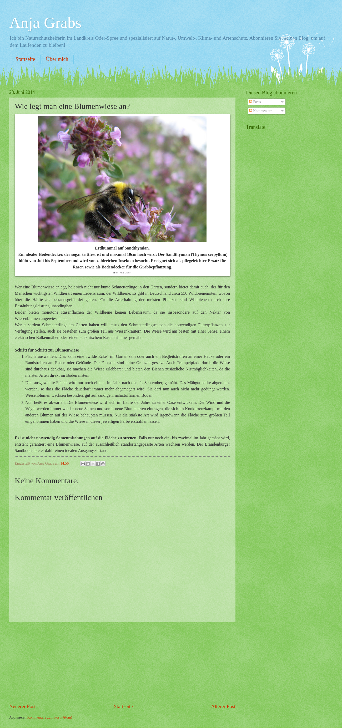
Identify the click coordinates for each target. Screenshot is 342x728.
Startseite (25, 59)
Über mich (57, 59)
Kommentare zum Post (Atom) (49, 717)
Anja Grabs (45, 22)
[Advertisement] (122, 662)
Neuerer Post (22, 706)
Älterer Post (223, 706)
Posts (255, 102)
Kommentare (260, 111)
